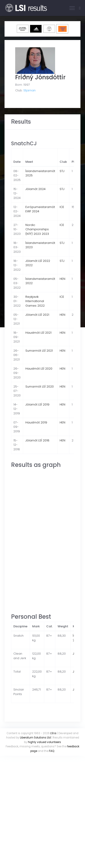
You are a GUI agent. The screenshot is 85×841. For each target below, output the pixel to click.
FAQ (51, 751)
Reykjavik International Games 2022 (35, 301)
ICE (62, 207)
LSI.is (53, 733)
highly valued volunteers (44, 742)
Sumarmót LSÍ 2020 (39, 386)
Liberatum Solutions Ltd (35, 737)
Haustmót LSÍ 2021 (38, 332)
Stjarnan (29, 90)
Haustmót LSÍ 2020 (38, 368)
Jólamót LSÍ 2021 (37, 315)
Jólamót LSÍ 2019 (37, 404)
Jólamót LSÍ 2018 (37, 440)
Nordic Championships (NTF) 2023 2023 (37, 229)
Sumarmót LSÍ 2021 (39, 350)
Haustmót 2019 (36, 422)
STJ (62, 171)
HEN (62, 279)
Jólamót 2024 (35, 189)
